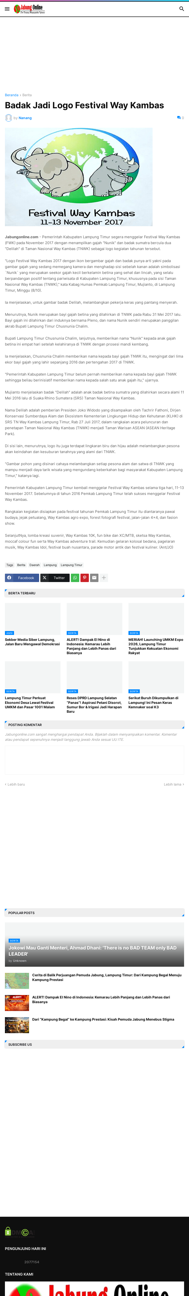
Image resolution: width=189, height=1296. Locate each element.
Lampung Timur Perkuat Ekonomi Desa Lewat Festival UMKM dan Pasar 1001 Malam (30, 702)
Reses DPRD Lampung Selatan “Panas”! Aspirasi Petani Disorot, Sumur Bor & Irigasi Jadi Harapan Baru (94, 704)
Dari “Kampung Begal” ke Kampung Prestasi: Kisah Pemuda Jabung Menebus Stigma (103, 1019)
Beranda (11, 95)
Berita (27, 95)
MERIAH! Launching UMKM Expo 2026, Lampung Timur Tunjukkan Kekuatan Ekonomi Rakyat (155, 646)
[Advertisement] (94, 58)
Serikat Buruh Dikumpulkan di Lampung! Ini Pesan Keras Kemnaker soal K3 (153, 702)
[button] (7, 9)
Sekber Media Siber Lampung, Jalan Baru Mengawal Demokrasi (32, 641)
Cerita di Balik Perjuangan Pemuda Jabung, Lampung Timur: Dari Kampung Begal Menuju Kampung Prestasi (107, 977)
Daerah (35, 565)
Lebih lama (172, 784)
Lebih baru (16, 784)
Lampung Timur (71, 565)
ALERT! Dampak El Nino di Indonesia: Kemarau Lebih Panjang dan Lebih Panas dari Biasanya (91, 646)
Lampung (50, 565)
